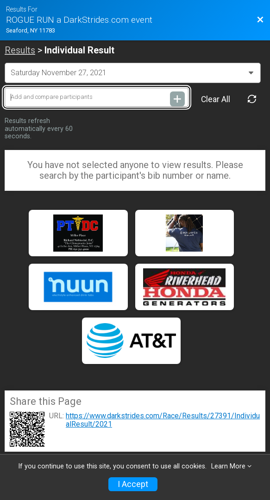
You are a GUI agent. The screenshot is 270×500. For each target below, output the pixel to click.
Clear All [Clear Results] (215, 99)
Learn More (228, 466)
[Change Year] (133, 73)
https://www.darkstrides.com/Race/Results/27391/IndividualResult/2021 (163, 420)
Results (20, 50)
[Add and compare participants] (96, 97)
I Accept (133, 484)
